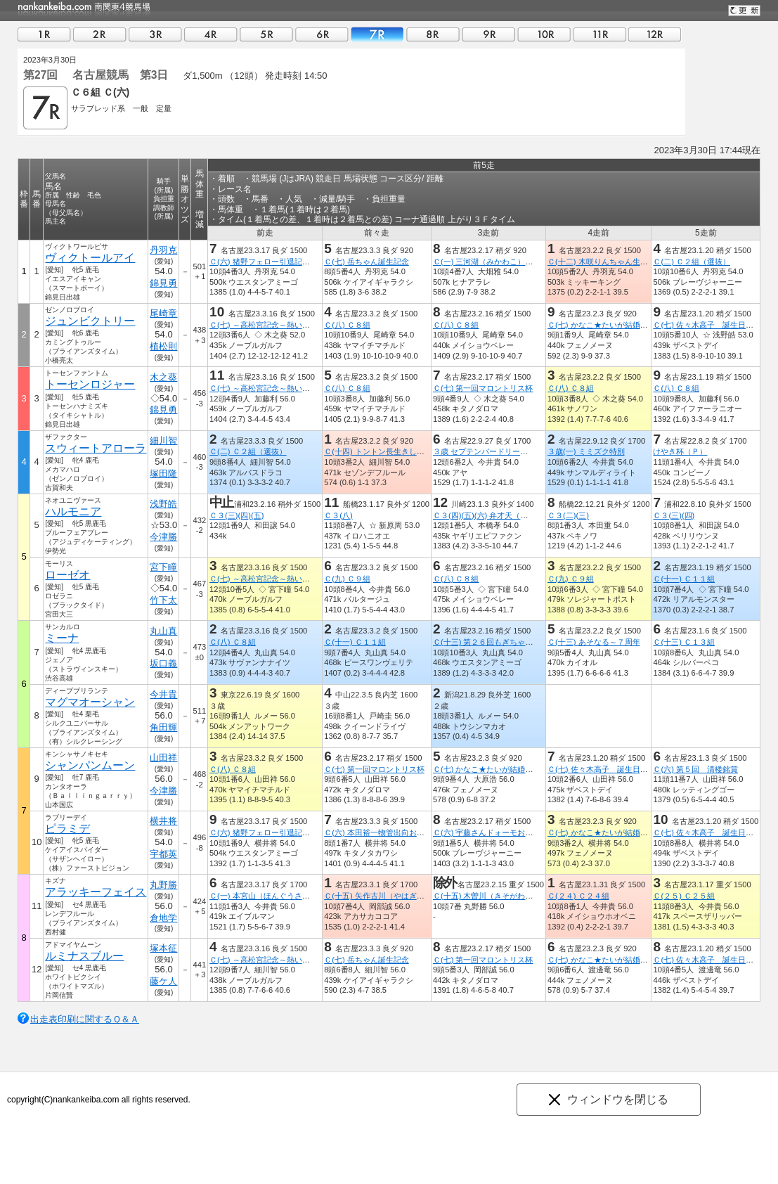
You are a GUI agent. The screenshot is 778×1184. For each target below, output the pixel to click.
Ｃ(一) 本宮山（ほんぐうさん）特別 (271, 896)
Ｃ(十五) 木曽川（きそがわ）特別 (491, 896)
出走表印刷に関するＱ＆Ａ (84, 1019)
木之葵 (163, 377)
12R (655, 34)
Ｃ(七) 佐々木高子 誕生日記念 (707, 325)
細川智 (163, 440)
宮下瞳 (163, 567)
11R (599, 34)
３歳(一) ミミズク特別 (586, 451)
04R (211, 34)
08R (433, 34)
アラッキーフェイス (95, 892)
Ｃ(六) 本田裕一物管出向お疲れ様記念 (389, 832)
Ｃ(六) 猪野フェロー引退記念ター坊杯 (275, 261)
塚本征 (163, 948)
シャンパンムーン (90, 765)
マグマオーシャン (90, 702)
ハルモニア (73, 511)
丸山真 (163, 631)
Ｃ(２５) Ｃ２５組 (684, 896)
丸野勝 (163, 885)
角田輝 (163, 727)
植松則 (163, 346)
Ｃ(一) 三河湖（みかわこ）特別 (487, 261)
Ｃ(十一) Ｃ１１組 (684, 578)
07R (377, 34)
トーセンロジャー (90, 384)
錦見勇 (163, 283)
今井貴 (163, 694)
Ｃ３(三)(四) (673, 515)
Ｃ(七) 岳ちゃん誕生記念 (366, 261)
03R (155, 34)
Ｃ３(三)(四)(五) (236, 515)
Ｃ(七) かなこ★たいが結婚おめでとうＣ (617, 325)
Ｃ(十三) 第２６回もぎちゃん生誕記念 (498, 642)
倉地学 (163, 918)
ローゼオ (67, 575)
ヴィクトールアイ (90, 258)
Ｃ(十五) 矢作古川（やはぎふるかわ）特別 (397, 896)
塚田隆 (163, 473)
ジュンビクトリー (90, 321)
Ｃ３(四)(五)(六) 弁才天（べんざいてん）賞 (507, 515)
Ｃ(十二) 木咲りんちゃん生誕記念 (605, 261)
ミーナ (62, 638)
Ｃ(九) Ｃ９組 (347, 578)
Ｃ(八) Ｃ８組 (347, 325)
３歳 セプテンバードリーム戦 (484, 451)
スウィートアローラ (95, 448)
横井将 (163, 821)
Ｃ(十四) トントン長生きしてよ (378, 451)
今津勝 (163, 537)
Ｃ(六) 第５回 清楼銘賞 (695, 769)
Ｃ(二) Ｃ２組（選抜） (691, 261)
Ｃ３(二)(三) (568, 515)
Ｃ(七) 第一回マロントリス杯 (483, 388)
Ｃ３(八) (338, 515)
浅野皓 (163, 503)
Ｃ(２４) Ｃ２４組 (578, 896)
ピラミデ (67, 829)
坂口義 (163, 663)
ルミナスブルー (84, 956)
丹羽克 (163, 250)
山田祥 (163, 757)
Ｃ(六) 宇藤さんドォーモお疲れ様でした (502, 832)
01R (44, 34)
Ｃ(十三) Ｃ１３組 (684, 642)
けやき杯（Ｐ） (680, 451)
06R (322, 34)
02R (100, 34)
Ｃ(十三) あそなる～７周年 (593, 642)
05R (266, 34)
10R (544, 34)
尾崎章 (163, 313)
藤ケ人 (163, 981)
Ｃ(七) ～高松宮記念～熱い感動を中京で (279, 325)
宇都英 (163, 854)
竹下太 (163, 600)
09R (488, 34)
